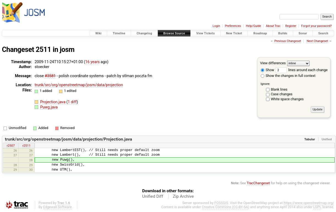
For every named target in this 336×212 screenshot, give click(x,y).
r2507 (11, 145)
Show (267, 70)
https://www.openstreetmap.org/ (309, 203)
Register (290, 26)
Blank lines (279, 89)
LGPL (317, 207)
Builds (282, 33)
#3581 (50, 76)
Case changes (282, 94)
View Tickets (205, 33)
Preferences (233, 26)
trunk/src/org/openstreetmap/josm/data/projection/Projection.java (68, 139)
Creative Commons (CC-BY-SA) (225, 207)
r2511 (26, 145)
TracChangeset (258, 183)
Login (216, 26)
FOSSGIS (221, 203)
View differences (273, 63)
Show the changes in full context (288, 76)
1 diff (72, 102)
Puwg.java (49, 107)
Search (323, 33)
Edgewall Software (57, 207)
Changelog (144, 33)
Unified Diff (152, 196)
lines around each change (301, 70)
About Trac (273, 26)
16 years (92, 62)
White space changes (287, 99)
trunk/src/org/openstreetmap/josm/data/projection (79, 85)
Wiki (98, 33)
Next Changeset (317, 41)
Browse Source (174, 33)
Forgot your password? (316, 26)
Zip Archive (183, 196)
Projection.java (53, 102)
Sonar (303, 33)
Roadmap (260, 33)
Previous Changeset (287, 41)
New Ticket (234, 33)
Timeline (119, 33)
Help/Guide (253, 26)
